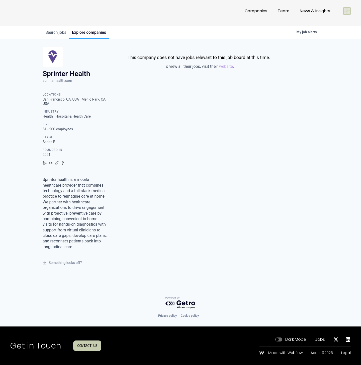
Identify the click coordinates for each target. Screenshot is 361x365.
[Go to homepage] (26, 13)
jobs (57, 32)
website (226, 66)
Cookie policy (190, 315)
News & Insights (315, 13)
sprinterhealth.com (57, 81)
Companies (256, 13)
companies (92, 32)
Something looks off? (62, 263)
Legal (346, 353)
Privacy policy (167, 315)
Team (283, 13)
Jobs (320, 339)
